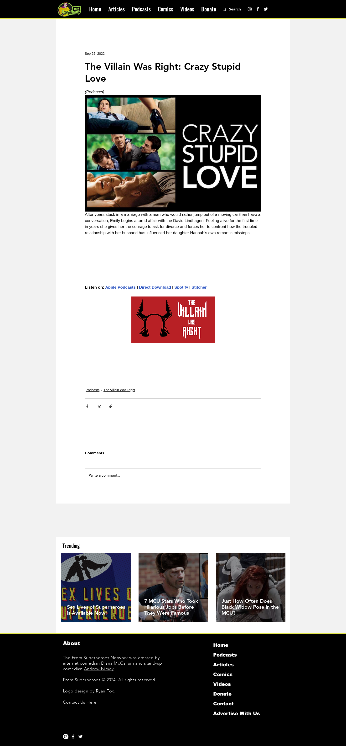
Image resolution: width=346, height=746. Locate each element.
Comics (222, 674)
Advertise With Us (236, 713)
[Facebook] (257, 9)
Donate (222, 694)
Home (220, 645)
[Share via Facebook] (87, 406)
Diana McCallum (117, 663)
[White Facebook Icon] (73, 736)
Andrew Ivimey (99, 669)
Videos (222, 684)
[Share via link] (110, 406)
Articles (223, 664)
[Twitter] (266, 9)
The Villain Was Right (119, 390)
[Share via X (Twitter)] (99, 406)
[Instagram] (249, 9)
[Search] (237, 9)
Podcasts (93, 390)
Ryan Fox (105, 691)
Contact (223, 703)
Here (91, 702)
